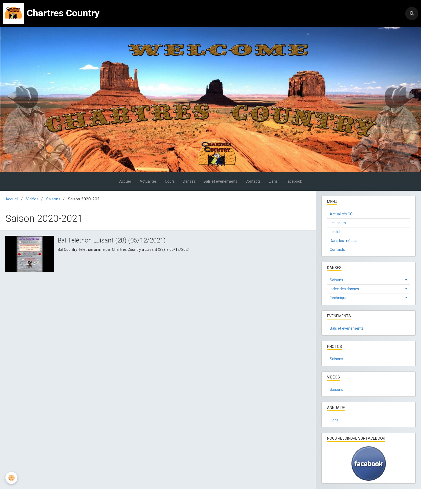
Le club (336, 232)
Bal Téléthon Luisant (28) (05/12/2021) (112, 240)
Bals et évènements (220, 181)
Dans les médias (343, 240)
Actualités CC (341, 214)
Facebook (294, 181)
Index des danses (344, 289)
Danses (189, 181)
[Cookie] (11, 478)
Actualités (148, 181)
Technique (338, 298)
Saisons (53, 199)
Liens (273, 181)
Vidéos (32, 199)
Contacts (253, 181)
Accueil (125, 181)
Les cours (338, 223)
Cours (170, 181)
